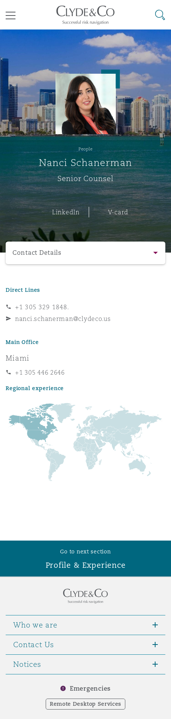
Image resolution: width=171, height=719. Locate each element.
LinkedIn (66, 212)
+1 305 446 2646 (40, 372)
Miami (17, 358)
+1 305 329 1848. (42, 307)
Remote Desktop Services (85, 703)
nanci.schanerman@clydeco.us (63, 318)
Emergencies (90, 689)
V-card (118, 212)
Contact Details (37, 253)
